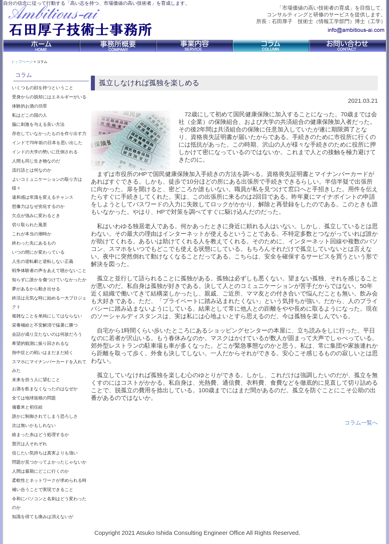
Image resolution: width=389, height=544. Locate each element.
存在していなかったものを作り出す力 (49, 133)
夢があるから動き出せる (36, 288)
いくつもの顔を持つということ (42, 87)
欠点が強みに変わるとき (36, 215)
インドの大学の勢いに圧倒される (45, 151)
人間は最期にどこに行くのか (40, 471)
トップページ (22, 62)
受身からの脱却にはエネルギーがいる (49, 96)
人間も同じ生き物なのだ (36, 161)
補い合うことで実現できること (42, 489)
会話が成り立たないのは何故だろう (47, 334)
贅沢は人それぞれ (29, 443)
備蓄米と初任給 (27, 407)
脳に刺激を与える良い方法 (38, 124)
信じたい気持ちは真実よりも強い (45, 452)
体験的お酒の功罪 (29, 106)
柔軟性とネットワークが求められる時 (49, 480)
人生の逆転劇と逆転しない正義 (42, 261)
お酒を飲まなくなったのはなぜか (45, 388)
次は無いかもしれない (34, 425)
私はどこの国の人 (29, 115)
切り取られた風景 (29, 224)
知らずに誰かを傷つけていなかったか (49, 279)
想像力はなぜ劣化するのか (38, 206)
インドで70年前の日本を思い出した (47, 142)
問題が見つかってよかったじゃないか (49, 462)
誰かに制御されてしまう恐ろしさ (45, 416)
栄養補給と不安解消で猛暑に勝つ (45, 325)
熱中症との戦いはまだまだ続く (42, 352)
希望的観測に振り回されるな (40, 343)
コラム (23, 75)
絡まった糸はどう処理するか (40, 434)
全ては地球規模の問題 (34, 397)
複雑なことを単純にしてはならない (47, 315)
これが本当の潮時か (31, 233)
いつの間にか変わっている (38, 252)
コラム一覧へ (361, 423)
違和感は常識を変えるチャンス (42, 197)
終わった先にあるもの (34, 243)
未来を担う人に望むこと (36, 379)
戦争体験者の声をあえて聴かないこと (49, 270)
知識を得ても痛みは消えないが (42, 516)
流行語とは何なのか (31, 170)
